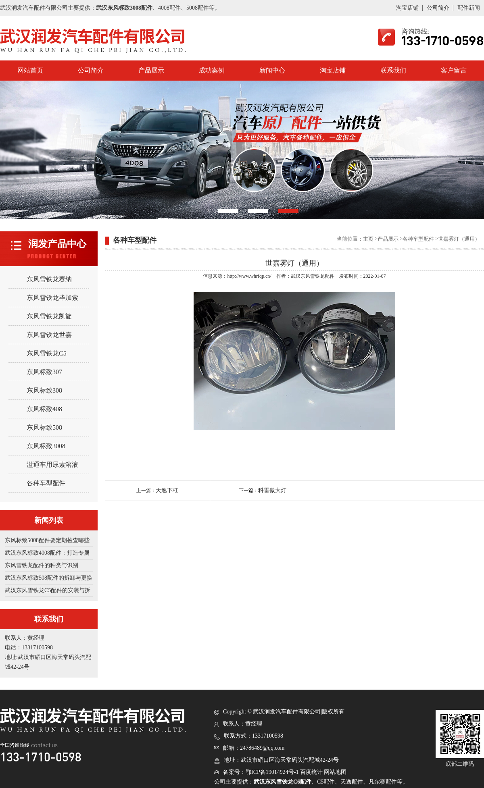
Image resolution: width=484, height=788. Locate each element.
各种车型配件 (46, 483)
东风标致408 (44, 408)
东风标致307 (44, 371)
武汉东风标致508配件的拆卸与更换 (48, 578)
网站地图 (335, 772)
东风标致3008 (46, 446)
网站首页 (30, 70)
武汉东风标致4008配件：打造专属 (47, 553)
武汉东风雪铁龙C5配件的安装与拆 (47, 590)
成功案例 (212, 70)
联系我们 (393, 70)
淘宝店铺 (407, 8)
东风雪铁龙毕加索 (52, 297)
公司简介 (438, 8)
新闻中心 (272, 70)
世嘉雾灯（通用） (459, 239)
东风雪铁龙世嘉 (49, 334)
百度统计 (311, 772)
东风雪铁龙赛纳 (49, 279)
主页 (368, 239)
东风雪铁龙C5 (47, 353)
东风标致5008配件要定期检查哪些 (47, 540)
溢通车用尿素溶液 (52, 464)
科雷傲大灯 (272, 490)
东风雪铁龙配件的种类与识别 (41, 565)
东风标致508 (44, 427)
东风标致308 (44, 390)
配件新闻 (468, 8)
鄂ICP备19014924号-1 (272, 772)
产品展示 (151, 70)
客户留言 (454, 70)
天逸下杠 (167, 490)
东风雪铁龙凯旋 (49, 316)
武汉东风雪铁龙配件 (312, 276)
